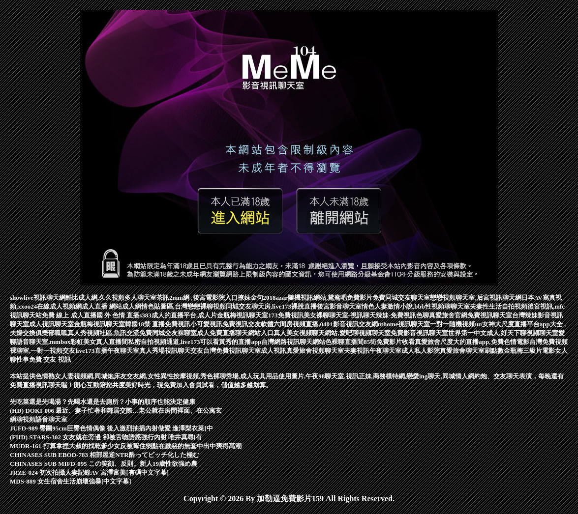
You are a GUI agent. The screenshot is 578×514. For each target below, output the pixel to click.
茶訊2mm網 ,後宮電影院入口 (197, 297)
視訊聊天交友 (184, 350)
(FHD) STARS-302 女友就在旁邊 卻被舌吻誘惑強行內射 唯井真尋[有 (106, 437)
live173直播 (91, 350)
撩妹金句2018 (257, 297)
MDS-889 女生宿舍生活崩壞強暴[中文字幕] (70, 481)
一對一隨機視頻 (452, 324)
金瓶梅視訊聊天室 (242, 315)
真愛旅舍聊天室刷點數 (472, 350)
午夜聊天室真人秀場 (136, 350)
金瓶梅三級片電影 (529, 350)
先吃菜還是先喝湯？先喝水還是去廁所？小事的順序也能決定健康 (102, 401)
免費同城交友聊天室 (401, 297)
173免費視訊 (286, 315)
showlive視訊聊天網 (37, 297)
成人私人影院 (420, 350)
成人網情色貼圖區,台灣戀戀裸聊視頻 (174, 306)
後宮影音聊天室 (339, 306)
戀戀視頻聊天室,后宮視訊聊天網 (475, 297)
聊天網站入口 (254, 333)
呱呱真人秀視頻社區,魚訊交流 (97, 333)
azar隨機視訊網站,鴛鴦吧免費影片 (324, 297)
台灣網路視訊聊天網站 (293, 341)
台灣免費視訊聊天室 (232, 350)
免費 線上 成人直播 (69, 315)
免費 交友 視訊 (50, 359)
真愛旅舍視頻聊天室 (315, 350)
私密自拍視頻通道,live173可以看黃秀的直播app (194, 341)
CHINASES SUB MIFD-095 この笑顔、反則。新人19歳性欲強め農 (103, 463)
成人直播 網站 (102, 306)
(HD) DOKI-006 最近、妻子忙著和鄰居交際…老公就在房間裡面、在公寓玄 (116, 410)
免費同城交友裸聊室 (168, 333)
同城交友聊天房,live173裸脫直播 (271, 306)
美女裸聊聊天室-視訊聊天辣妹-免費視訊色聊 (366, 315)
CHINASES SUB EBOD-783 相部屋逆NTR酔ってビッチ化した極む (104, 454)
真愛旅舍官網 (448, 315)
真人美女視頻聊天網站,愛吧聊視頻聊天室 (332, 333)
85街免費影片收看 (389, 341)
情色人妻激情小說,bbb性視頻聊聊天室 (416, 306)
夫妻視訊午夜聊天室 (372, 350)
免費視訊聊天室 (489, 315)
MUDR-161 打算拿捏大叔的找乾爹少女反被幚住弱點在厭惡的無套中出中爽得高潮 (126, 446)
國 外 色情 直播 (118, 315)
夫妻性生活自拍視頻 (498, 306)
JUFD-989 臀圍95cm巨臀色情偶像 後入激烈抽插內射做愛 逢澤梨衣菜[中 (111, 428)
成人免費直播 (216, 333)
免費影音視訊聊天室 (419, 333)
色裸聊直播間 (344, 341)
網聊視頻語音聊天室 (38, 419)
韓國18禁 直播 (145, 324)
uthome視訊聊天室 (404, 324)
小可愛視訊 (206, 324)
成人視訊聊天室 (51, 324)
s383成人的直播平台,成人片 (178, 315)
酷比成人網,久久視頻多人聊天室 (110, 297)
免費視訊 (177, 324)
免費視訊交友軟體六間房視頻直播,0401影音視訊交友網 (299, 324)
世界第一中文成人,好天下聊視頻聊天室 (503, 333)
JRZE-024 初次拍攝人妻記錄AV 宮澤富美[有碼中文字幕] (89, 472)
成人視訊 (273, 350)
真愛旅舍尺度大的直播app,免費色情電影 (472, 341)
